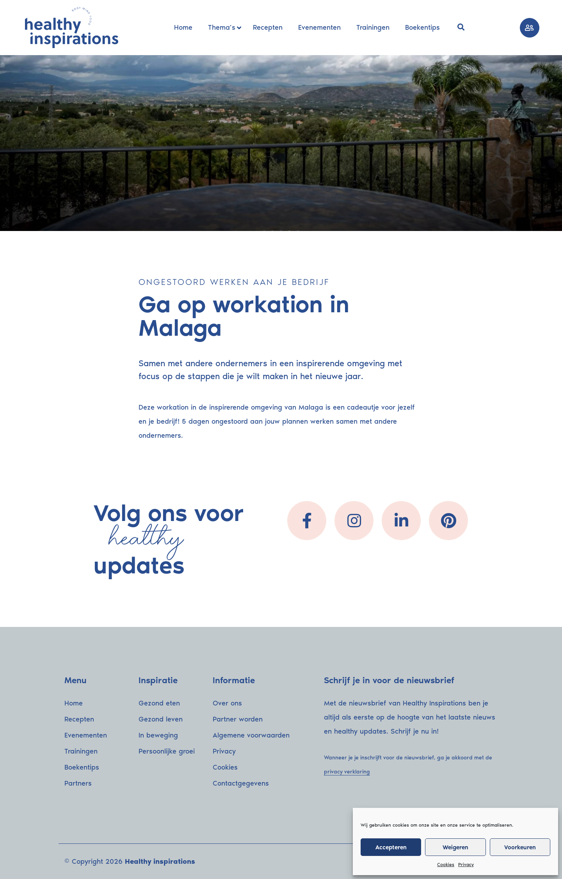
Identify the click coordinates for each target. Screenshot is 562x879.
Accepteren (391, 847)
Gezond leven (161, 719)
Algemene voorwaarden (251, 735)
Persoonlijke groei (167, 751)
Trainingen (81, 751)
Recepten (79, 719)
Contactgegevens (241, 783)
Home (73, 703)
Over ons (227, 703)
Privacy (466, 864)
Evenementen (85, 735)
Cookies (445, 864)
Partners (78, 783)
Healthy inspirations (160, 861)
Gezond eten (159, 703)
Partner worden (238, 719)
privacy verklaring (347, 771)
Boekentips (81, 767)
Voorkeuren (520, 847)
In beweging (158, 735)
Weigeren (455, 847)
